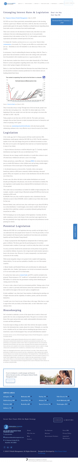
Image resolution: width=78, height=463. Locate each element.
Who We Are (31, 433)
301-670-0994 (8, 434)
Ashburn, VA (7, 408)
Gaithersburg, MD (9, 400)
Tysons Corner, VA (44, 404)
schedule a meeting (75, 231)
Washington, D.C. (62, 404)
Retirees (47, 433)
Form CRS (66, 430)
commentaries (7, 44)
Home (29, 430)
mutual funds (23, 275)
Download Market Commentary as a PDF (61, 22)
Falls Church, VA (62, 396)
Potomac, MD (7, 404)
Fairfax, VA (42, 396)
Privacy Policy (67, 433)
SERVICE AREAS (9, 393)
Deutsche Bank (11, 104)
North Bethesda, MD (63, 400)
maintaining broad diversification (21, 126)
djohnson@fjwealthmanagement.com (14, 437)
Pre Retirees (48, 430)
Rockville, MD (25, 404)
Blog (28, 436)
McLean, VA (42, 400)
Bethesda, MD (25, 396)
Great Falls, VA (25, 400)
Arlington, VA (7, 396)
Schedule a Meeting (64, 420)
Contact (29, 439)
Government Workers (51, 436)
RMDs (32, 161)
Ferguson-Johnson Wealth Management (16, 18)
